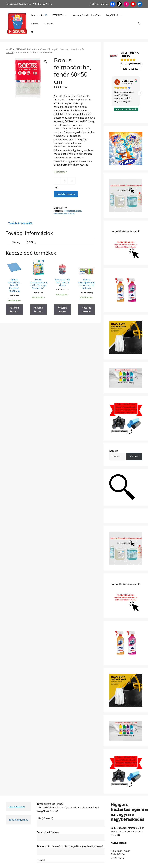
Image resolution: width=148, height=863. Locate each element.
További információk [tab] (20, 223)
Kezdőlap (10, 49)
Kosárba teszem (66, 194)
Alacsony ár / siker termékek (86, 15)
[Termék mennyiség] (64, 180)
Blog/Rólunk (115, 15)
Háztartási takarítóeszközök (31, 49)
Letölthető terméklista (99, 4)
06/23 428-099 (17, 806)
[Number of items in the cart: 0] (139, 24)
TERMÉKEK (61, 15)
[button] (45, 61)
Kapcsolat (49, 23)
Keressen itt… (39, 15)
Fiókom (34, 23)
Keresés (113, 450)
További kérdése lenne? (50, 803)
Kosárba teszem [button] (14, 309)
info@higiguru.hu (18, 819)
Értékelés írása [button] (131, 69)
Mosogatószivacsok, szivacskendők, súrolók (68, 212)
